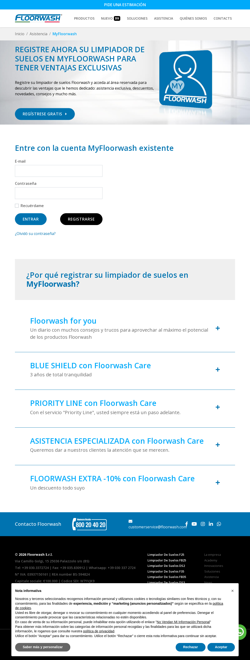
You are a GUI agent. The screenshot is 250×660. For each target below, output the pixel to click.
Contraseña (25, 183)
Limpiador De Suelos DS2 (166, 566)
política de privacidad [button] (98, 631)
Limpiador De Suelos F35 (165, 571)
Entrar (31, 219)
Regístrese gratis (45, 114)
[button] (232, 591)
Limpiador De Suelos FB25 (166, 560)
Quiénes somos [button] (193, 18)
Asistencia (163, 18)
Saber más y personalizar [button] (43, 647)
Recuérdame (32, 205)
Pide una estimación (125, 4)
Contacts (223, 18)
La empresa (212, 554)
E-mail (20, 161)
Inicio (19, 33)
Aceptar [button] (221, 647)
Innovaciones (213, 566)
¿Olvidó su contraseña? (35, 233)
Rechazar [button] (190, 647)
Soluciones (212, 571)
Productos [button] (84, 18)
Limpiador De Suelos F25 (165, 554)
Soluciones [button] (137, 18)
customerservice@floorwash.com (158, 524)
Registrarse (81, 219)
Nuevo (110, 18)
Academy (210, 560)
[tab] (125, 330)
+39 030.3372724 (35, 567)
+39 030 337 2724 (121, 567)
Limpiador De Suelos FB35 (166, 577)
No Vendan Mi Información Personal (183, 622)
